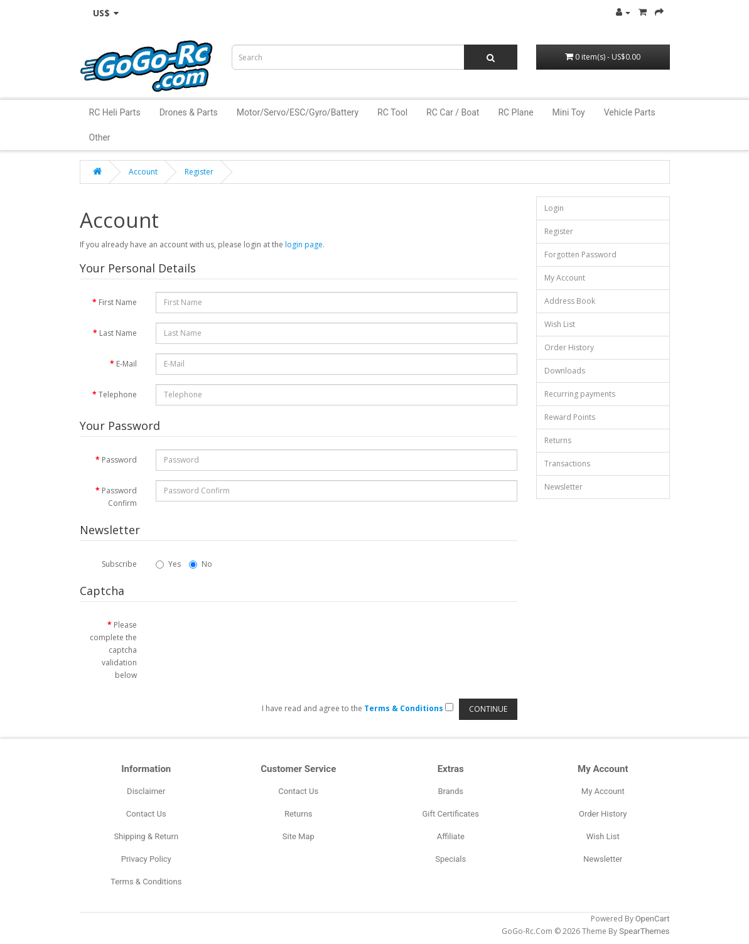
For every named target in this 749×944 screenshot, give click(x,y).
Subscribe (119, 564)
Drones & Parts (188, 112)
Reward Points (569, 417)
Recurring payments (579, 394)
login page (304, 244)
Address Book (569, 301)
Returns (557, 440)
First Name (118, 302)
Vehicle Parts (629, 112)
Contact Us (146, 813)
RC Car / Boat (452, 112)
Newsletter (563, 486)
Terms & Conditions (145, 881)
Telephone (118, 394)
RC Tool (392, 112)
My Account (564, 277)
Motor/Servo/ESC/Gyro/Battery (297, 112)
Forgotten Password (580, 254)
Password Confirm (119, 496)
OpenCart (652, 918)
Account (143, 171)
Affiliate (451, 836)
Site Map (299, 836)
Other (99, 137)
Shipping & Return (146, 836)
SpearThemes (644, 931)
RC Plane (515, 112)
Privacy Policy (146, 859)
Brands (450, 791)
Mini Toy (568, 112)
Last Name (118, 333)
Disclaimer (146, 791)
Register (199, 171)
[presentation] (251, 638)
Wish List (559, 324)
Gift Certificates (451, 813)
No (200, 564)
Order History (569, 347)
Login (554, 208)
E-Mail (126, 363)
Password (119, 459)
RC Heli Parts (115, 112)
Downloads (564, 370)
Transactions (567, 463)
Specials (450, 859)
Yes (168, 564)
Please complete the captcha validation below (113, 650)
